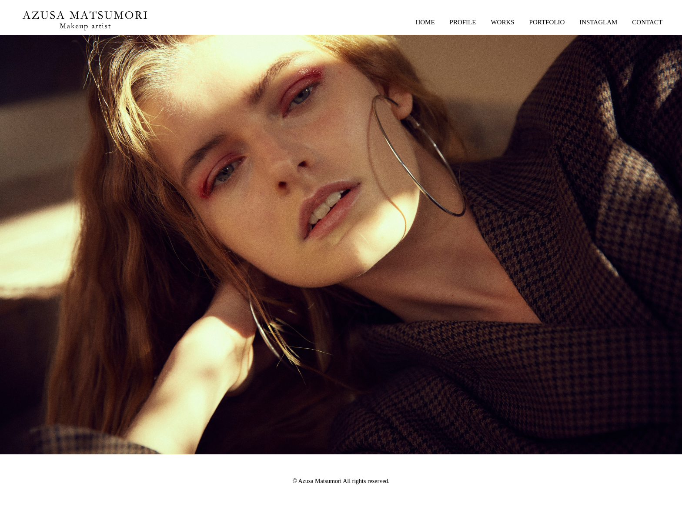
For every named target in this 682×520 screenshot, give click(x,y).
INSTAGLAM (598, 22)
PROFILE (463, 22)
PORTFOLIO (547, 22)
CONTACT (647, 22)
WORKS (502, 22)
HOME (425, 22)
